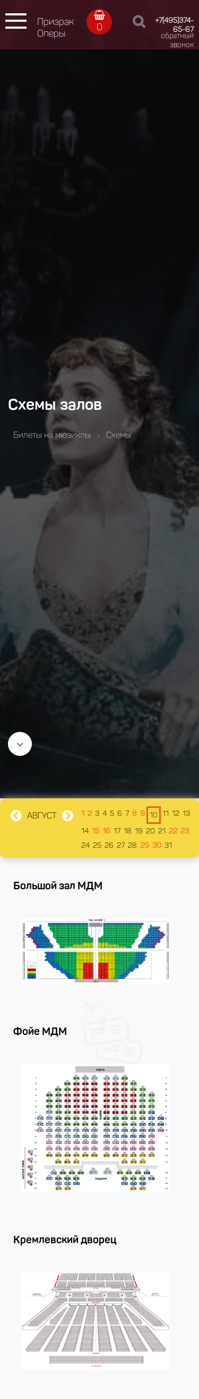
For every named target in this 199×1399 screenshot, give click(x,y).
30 (156, 845)
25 (97, 845)
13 (186, 813)
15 (95, 831)
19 (139, 831)
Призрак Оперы (55, 27)
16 (106, 831)
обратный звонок (177, 40)
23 (184, 831)
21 (162, 831)
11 (165, 813)
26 (109, 845)
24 (85, 845)
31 (168, 845)
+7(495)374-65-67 (174, 25)
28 (132, 845)
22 (173, 831)
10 (154, 815)
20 (150, 831)
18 (128, 831)
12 (175, 813)
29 (144, 845)
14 (85, 831)
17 (117, 831)
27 (121, 845)
